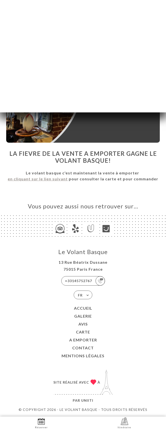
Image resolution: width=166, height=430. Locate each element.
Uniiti (87, 400)
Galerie (83, 316)
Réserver (41, 423)
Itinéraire (124, 423)
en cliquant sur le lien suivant (38, 178)
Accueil (83, 308)
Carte (83, 332)
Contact (83, 347)
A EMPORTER (83, 339)
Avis (83, 324)
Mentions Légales (83, 355)
